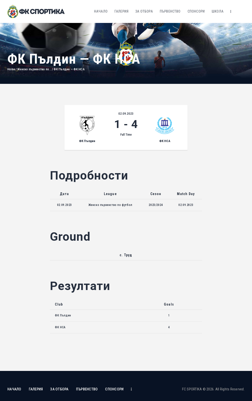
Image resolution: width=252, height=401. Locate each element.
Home (11, 69)
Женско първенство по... (34, 69)
